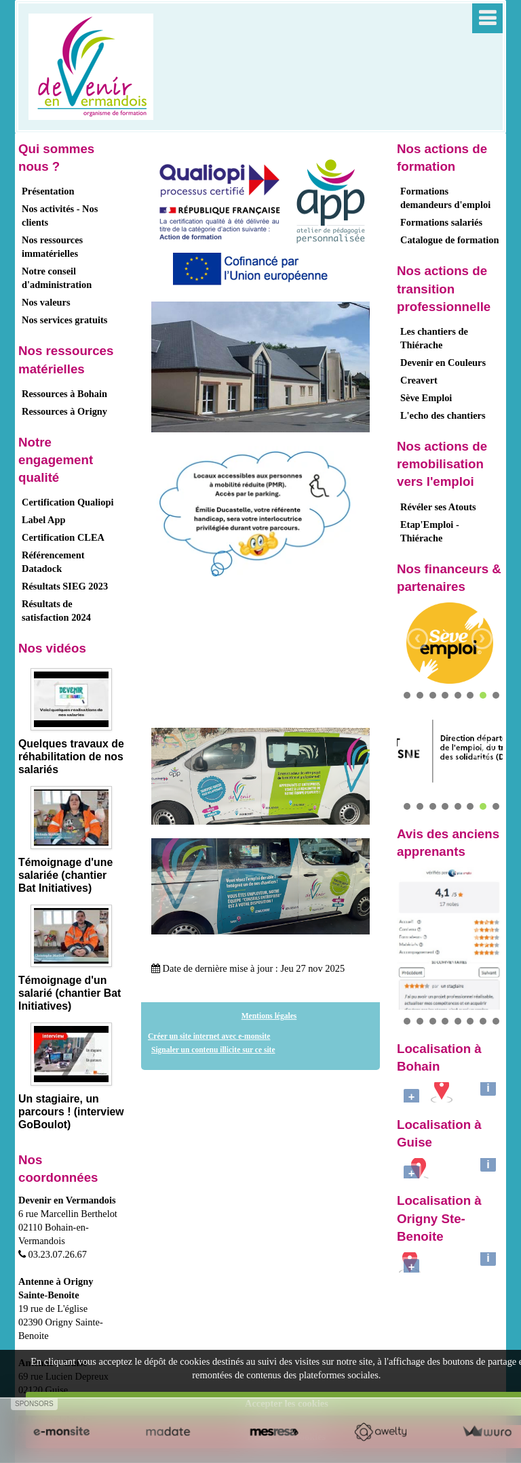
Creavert (419, 380)
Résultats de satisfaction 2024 (56, 610)
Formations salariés (441, 222)
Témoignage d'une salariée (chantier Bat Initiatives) (65, 875)
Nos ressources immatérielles (52, 246)
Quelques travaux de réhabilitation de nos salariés (71, 756)
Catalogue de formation (449, 239)
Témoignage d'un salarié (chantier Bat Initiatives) (69, 993)
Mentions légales (269, 1016)
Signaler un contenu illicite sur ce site (213, 1050)
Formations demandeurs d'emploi (445, 198)
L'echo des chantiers (443, 415)
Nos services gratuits (64, 319)
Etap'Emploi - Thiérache (429, 531)
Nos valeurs (46, 302)
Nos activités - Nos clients (60, 215)
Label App (43, 519)
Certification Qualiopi (68, 502)
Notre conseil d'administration (57, 278)
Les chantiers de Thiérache (434, 338)
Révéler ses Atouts (438, 506)
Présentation (48, 191)
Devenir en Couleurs (443, 362)
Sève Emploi (426, 397)
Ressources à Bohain (64, 393)
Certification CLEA (63, 537)
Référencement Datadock (53, 562)
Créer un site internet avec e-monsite (209, 1036)
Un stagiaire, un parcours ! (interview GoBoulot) (71, 1111)
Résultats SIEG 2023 (65, 586)
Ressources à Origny (64, 411)
